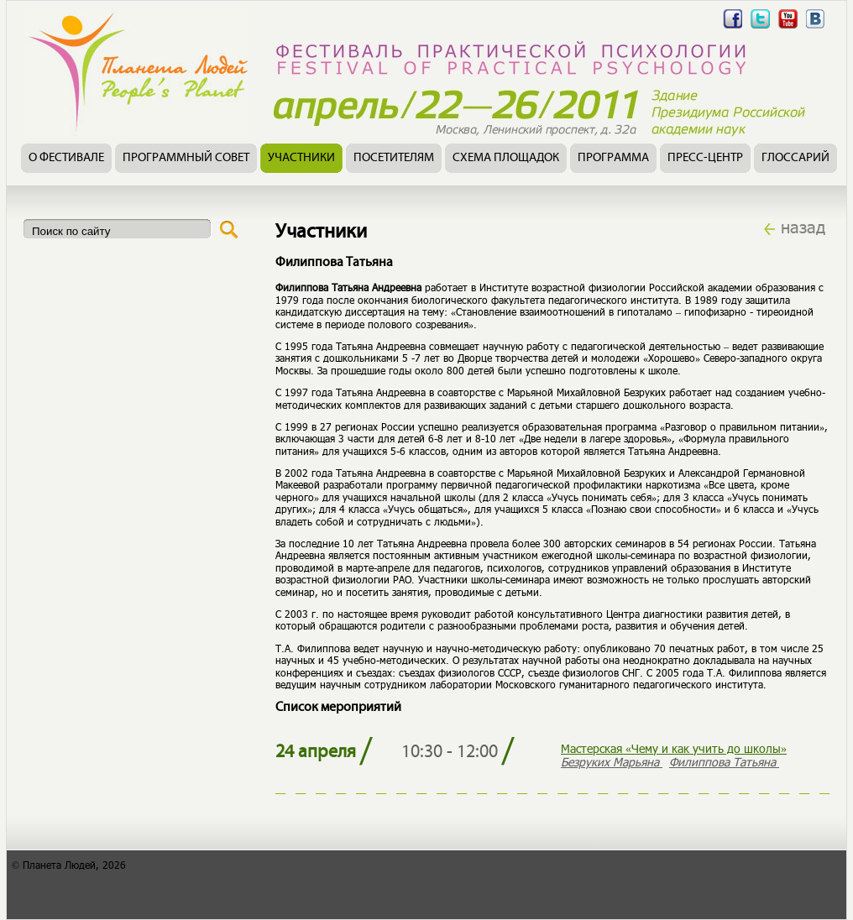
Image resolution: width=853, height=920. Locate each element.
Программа (613, 158)
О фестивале (66, 158)
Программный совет (186, 158)
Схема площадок (506, 158)
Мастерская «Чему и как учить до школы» (674, 748)
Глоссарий (795, 158)
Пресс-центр (705, 158)
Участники (301, 158)
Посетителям (393, 158)
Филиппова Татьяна (724, 762)
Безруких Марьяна (611, 762)
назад (803, 227)
